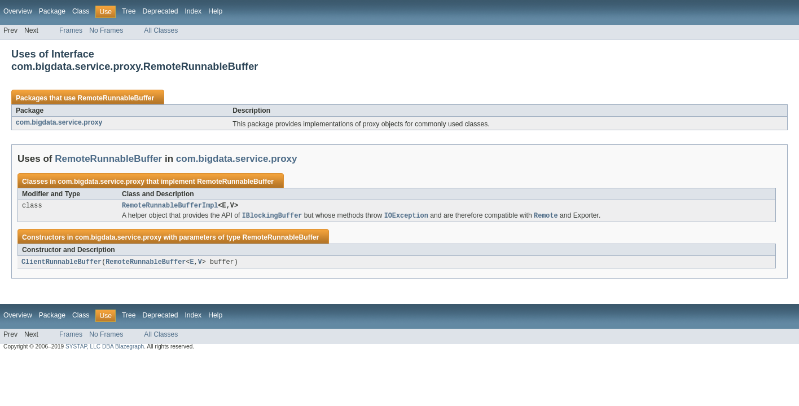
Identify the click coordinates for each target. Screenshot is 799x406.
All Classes (161, 30)
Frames (70, 30)
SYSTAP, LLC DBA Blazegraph (104, 349)
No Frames (106, 30)
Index (193, 11)
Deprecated (160, 11)
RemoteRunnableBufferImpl (170, 206)
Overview (17, 11)
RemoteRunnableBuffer (115, 98)
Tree (129, 11)
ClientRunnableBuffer (61, 263)
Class (80, 11)
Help (215, 11)
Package (52, 11)
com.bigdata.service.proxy (59, 122)
